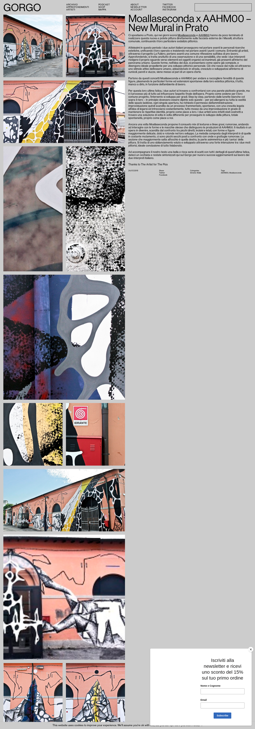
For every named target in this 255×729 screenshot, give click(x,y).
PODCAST (104, 5)
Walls (199, 173)
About (135, 5)
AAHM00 (204, 35)
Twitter (167, 5)
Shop (101, 7)
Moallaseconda (187, 35)
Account (136, 10)
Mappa (102, 10)
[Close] (250, 649)
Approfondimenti (77, 7)
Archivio (72, 5)
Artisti (70, 10)
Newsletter (139, 7)
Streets (193, 173)
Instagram (169, 10)
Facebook (169, 7)
